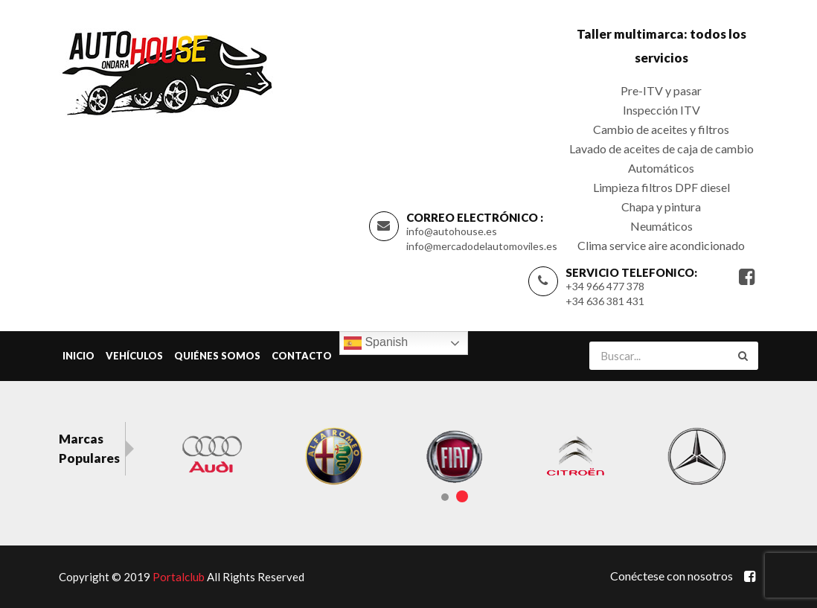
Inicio (78, 356)
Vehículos (134, 356)
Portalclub (179, 576)
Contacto (302, 356)
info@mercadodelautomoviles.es (481, 246)
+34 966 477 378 (605, 286)
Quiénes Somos (217, 356)
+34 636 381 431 (605, 301)
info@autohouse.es (451, 231)
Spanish (376, 343)
